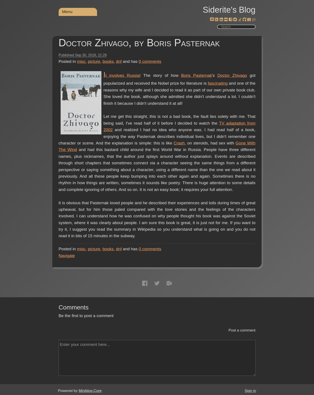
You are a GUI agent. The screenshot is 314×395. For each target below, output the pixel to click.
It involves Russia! (122, 75)
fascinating (218, 83)
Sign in (250, 391)
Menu (67, 11)
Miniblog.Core (90, 391)
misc (81, 61)
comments (150, 61)
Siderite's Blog (229, 9)
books (108, 61)
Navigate (67, 255)
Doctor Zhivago (232, 75)
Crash (179, 143)
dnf (119, 61)
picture (94, 61)
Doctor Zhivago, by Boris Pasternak (139, 42)
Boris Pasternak (196, 75)
